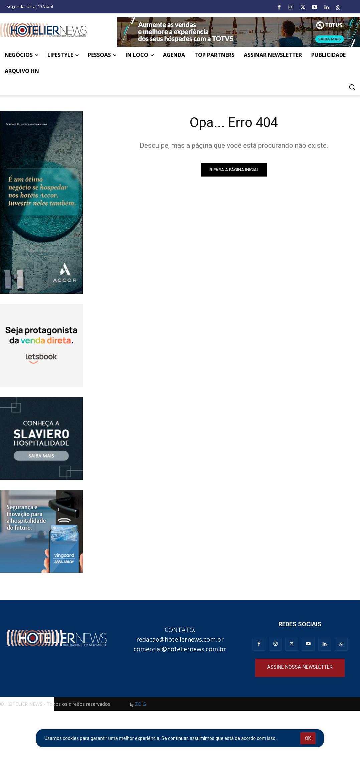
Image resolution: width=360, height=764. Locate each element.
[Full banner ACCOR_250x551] (41, 202)
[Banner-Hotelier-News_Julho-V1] (238, 32)
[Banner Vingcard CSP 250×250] (41, 531)
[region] (180, 738)
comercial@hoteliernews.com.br (180, 649)
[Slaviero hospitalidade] (41, 438)
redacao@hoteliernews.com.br (180, 639)
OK (308, 738)
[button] (352, 87)
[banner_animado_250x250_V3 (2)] (41, 345)
